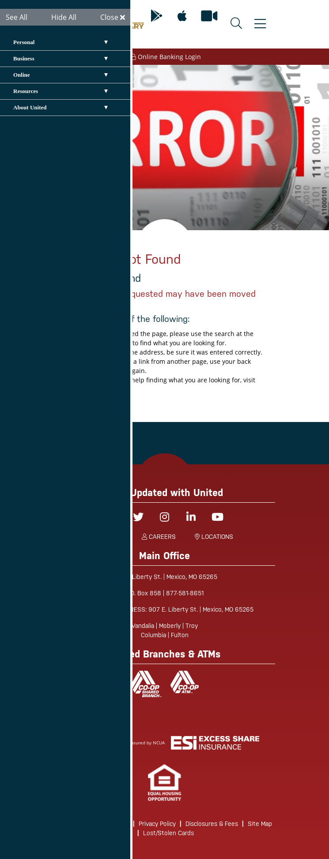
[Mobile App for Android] (157, 16)
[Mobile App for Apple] (182, 16)
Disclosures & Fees (211, 823)
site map (108, 389)
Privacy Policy (157, 823)
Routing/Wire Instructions (93, 823)
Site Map (260, 823)
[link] (164, 782)
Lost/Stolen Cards (168, 833)
